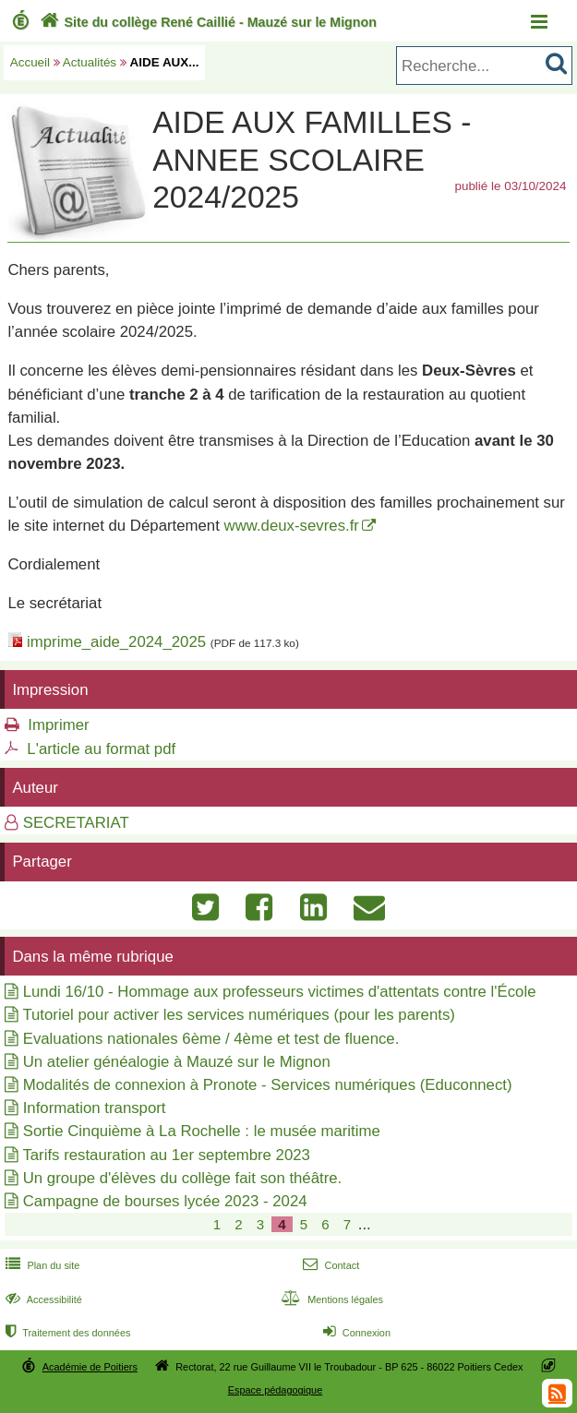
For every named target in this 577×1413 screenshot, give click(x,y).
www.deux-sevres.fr (291, 525)
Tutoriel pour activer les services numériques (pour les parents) (238, 1015)
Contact (329, 1265)
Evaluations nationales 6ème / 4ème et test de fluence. (211, 1039)
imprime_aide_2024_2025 (116, 642)
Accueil (30, 62)
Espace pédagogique (275, 1389)
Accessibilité (42, 1299)
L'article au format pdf (101, 749)
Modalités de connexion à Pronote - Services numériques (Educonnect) (267, 1085)
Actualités (89, 62)
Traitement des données (66, 1332)
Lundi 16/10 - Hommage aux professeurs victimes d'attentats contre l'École (279, 991)
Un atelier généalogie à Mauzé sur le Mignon (177, 1062)
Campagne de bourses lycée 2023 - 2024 (165, 1201)
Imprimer (58, 725)
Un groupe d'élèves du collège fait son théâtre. (183, 1178)
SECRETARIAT (76, 823)
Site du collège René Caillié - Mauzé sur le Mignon (206, 22)
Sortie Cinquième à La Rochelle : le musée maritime (201, 1131)
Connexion (355, 1332)
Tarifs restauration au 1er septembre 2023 (166, 1155)
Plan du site (40, 1265)
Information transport (94, 1108)
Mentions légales (330, 1299)
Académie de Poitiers (90, 1366)
